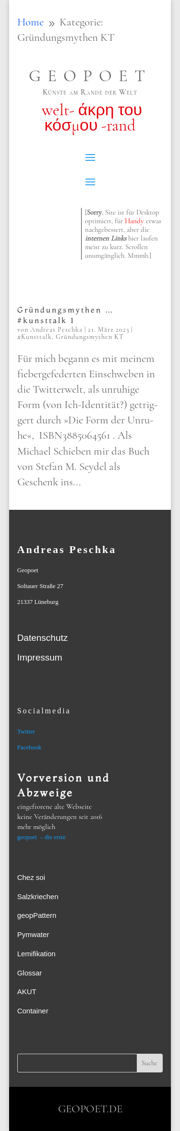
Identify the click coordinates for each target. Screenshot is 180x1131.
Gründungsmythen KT (90, 337)
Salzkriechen (38, 896)
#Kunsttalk (34, 337)
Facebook (29, 747)
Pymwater (33, 934)
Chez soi (31, 877)
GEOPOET (90, 76)
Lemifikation (36, 954)
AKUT (26, 991)
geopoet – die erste (41, 837)
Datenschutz (42, 638)
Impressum (39, 657)
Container (32, 1011)
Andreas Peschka (56, 329)
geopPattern (37, 915)
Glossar (29, 973)
